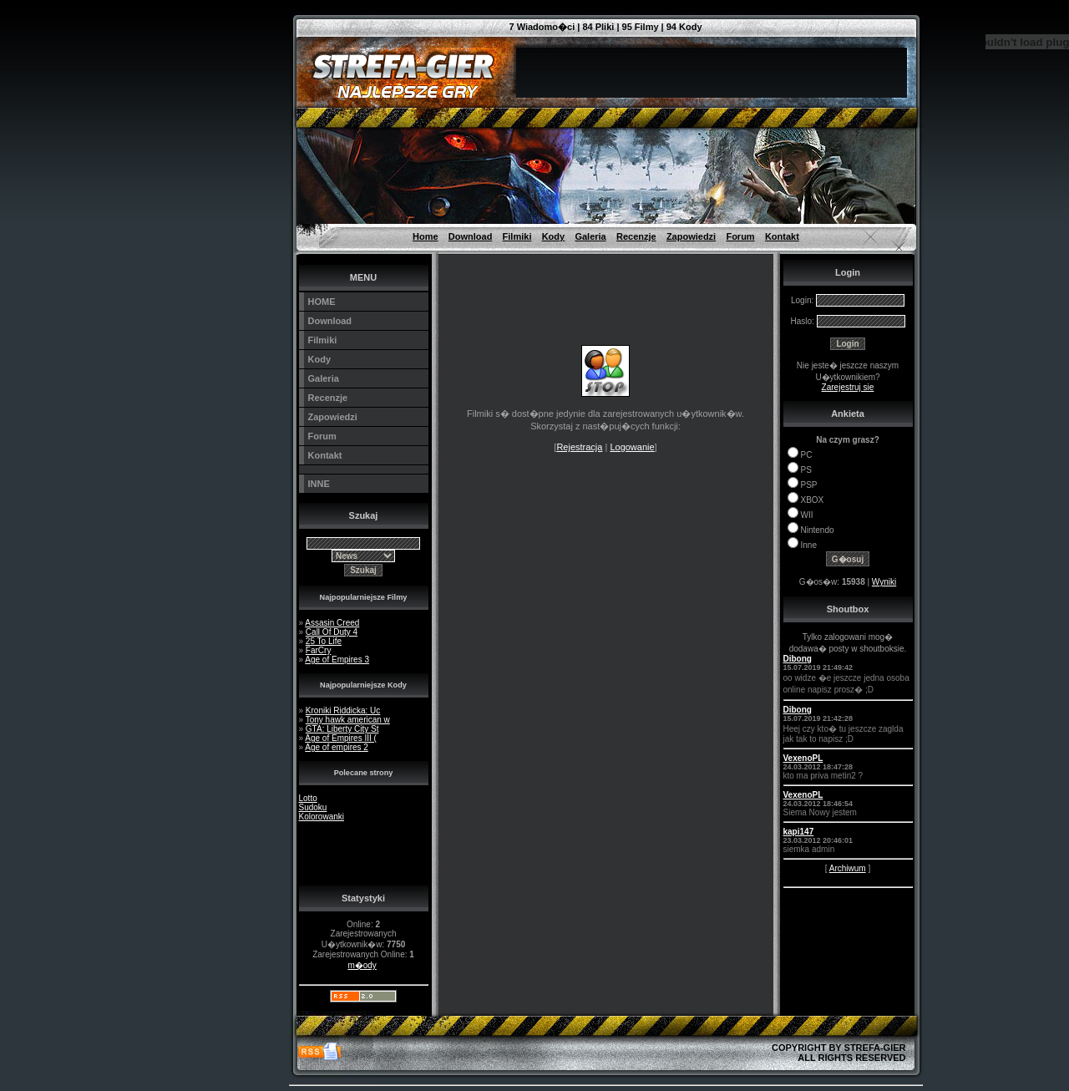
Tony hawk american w (348, 719)
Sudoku (313, 807)
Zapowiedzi (691, 236)
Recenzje (636, 236)
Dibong (797, 658)
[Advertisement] (214, 37)
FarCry (319, 650)
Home (425, 236)
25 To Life (324, 641)
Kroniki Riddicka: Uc (343, 710)
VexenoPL (803, 758)
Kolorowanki (321, 816)
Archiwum (847, 868)
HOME (322, 302)
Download (470, 236)
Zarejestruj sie (848, 387)
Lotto (308, 798)
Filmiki (517, 236)
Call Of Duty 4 (331, 632)
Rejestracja (579, 447)
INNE (319, 484)
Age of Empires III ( (341, 738)
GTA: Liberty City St (342, 728)
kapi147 (798, 831)
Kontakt (782, 236)
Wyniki (884, 581)
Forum (740, 236)
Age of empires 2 (336, 747)
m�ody (361, 965)
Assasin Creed (332, 622)
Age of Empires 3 (337, 659)
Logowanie (632, 447)
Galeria (590, 236)
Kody (553, 236)
